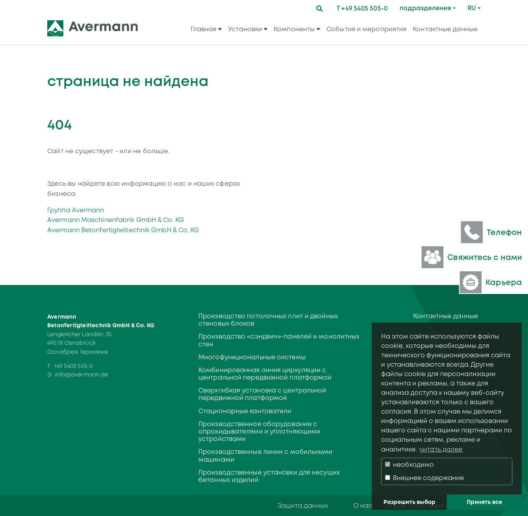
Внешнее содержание (424, 478)
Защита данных (303, 506)
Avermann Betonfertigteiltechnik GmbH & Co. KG (123, 230)
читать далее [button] (440, 449)
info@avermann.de (82, 374)
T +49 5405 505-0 (362, 8)
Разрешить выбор (409, 501)
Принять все (484, 501)
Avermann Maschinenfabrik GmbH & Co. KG (115, 220)
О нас (363, 506)
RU (471, 8)
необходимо (409, 464)
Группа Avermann (75, 210)
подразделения (425, 8)
